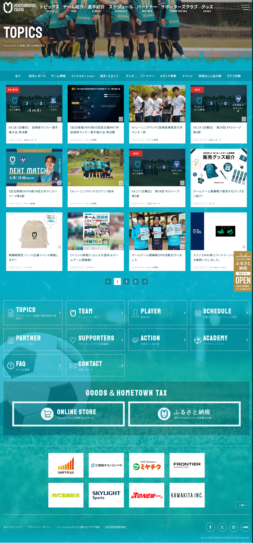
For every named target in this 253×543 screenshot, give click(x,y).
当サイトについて (13, 527)
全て (18, 76)
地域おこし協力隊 (210, 76)
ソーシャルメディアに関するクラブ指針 (78, 527)
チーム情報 (58, 76)
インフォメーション (83, 76)
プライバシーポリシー (40, 527)
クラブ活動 (234, 76)
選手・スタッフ (109, 76)
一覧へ (242, 505)
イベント (187, 76)
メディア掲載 (168, 76)
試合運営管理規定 (115, 527)
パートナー (148, 76)
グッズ (130, 76)
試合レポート (37, 76)
